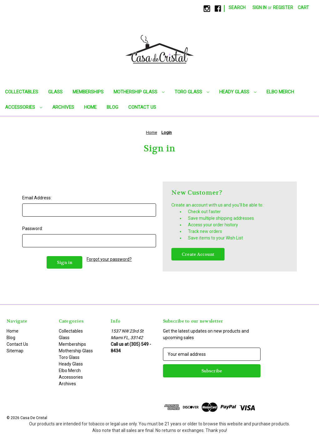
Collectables (21, 92)
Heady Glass (237, 92)
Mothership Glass (139, 92)
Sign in (259, 7)
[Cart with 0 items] (303, 7)
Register (283, 7)
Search (237, 7)
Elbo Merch (280, 92)
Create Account (198, 254)
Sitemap (15, 350)
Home (90, 107)
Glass (55, 92)
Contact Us (142, 107)
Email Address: (37, 197)
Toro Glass (192, 92)
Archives (63, 107)
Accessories (23, 107)
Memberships (88, 92)
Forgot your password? (109, 259)
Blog (112, 107)
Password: (32, 228)
